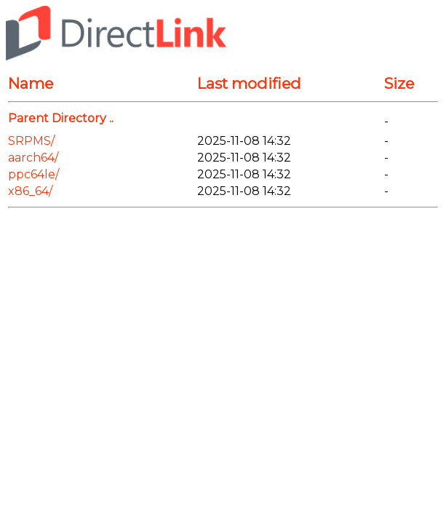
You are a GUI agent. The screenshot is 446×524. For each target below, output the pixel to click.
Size (399, 83)
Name (30, 83)
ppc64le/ (33, 174)
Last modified (249, 83)
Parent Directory (57, 118)
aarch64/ (33, 157)
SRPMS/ (31, 141)
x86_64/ (30, 191)
